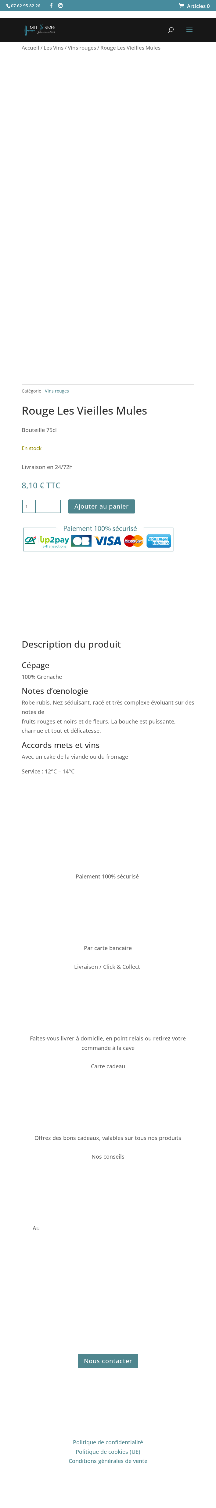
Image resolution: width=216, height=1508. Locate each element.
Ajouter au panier (101, 506)
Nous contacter (108, 1361)
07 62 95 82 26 (59, 1228)
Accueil (30, 47)
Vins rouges (82, 47)
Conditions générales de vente (108, 1461)
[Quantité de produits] (29, 506)
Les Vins (53, 47)
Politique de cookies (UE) (108, 1451)
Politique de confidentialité (108, 1442)
